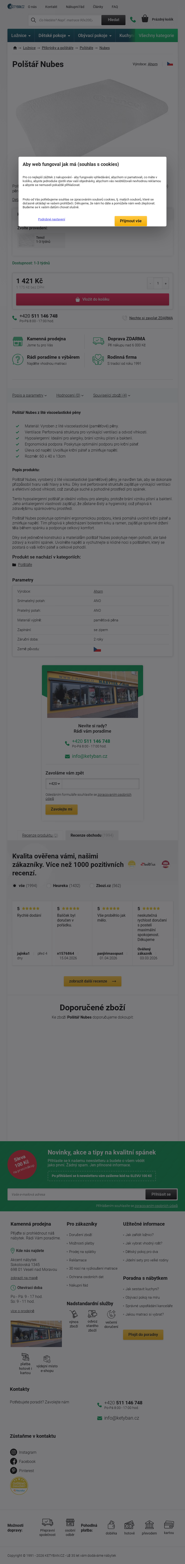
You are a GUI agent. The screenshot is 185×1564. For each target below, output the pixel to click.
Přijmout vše (131, 221)
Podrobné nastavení (51, 219)
